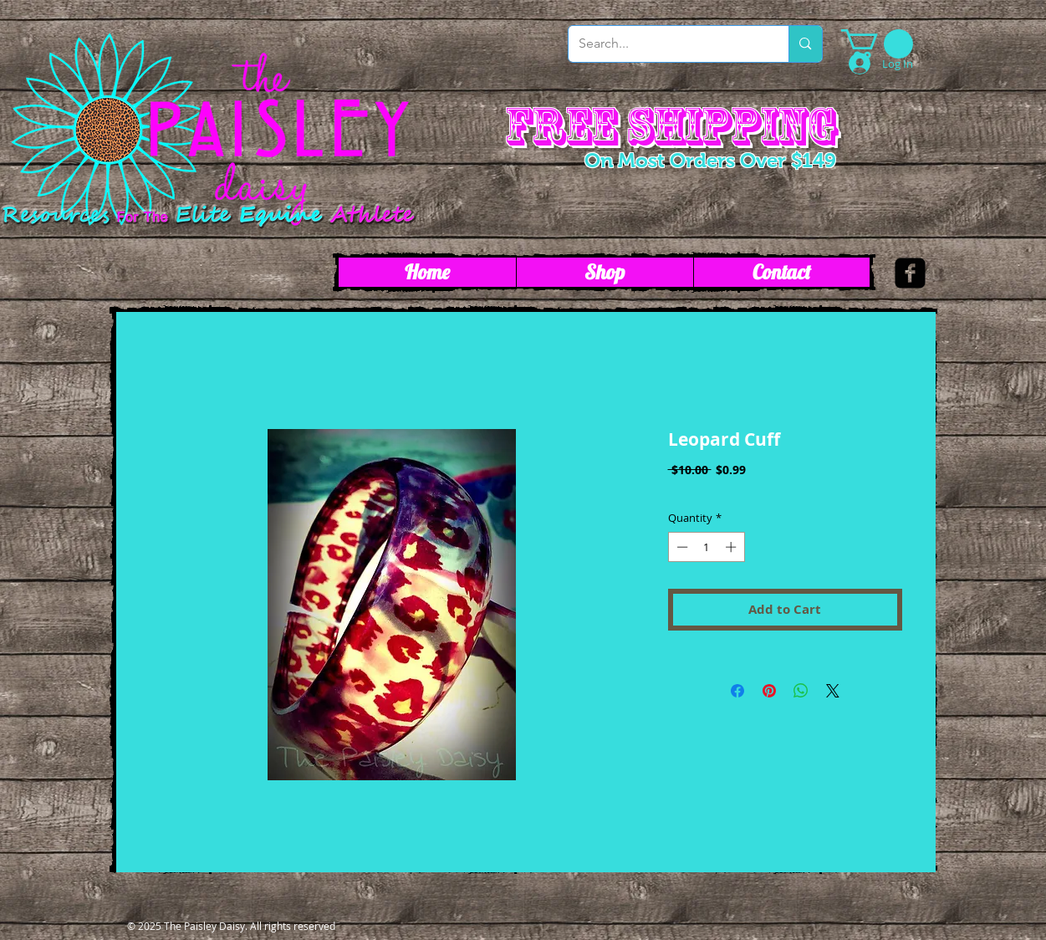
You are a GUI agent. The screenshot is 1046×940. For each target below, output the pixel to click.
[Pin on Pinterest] (769, 691)
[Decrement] (681, 547)
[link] (877, 44)
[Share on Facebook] (737, 691)
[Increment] (732, 547)
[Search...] (666, 44)
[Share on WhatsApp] (801, 691)
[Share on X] (833, 691)
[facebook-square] (910, 273)
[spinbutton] (706, 547)
